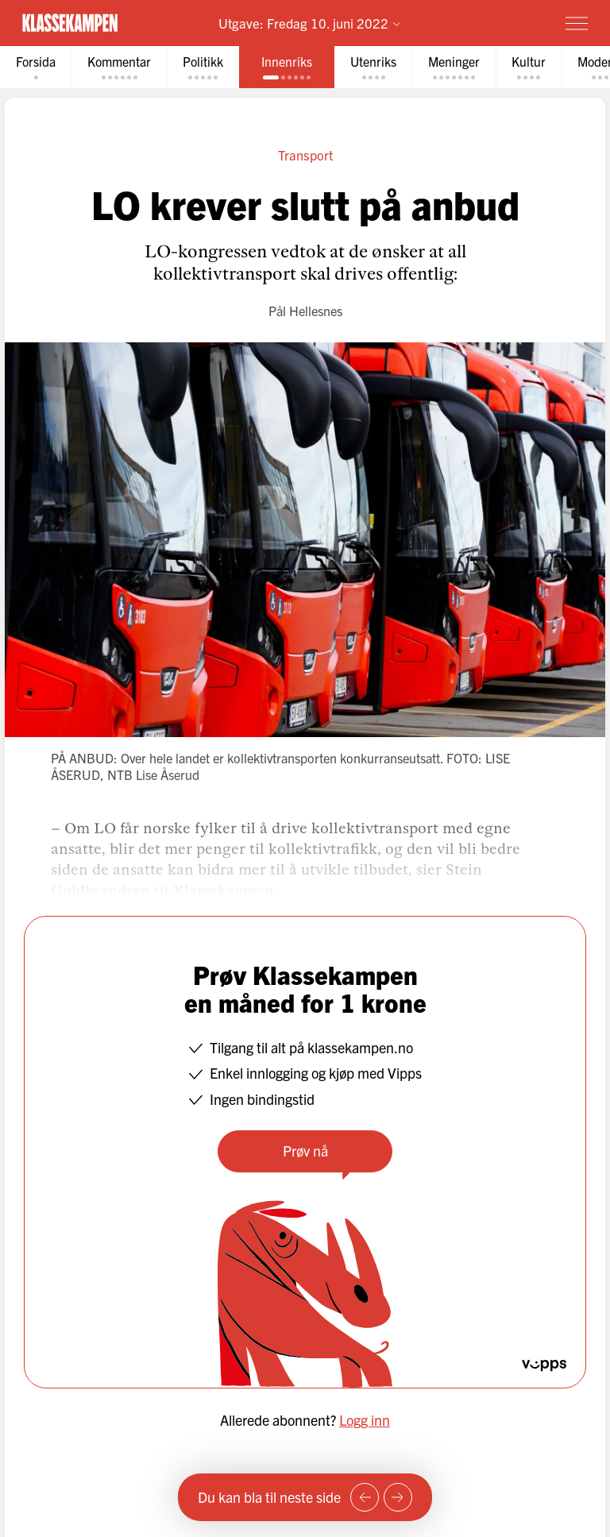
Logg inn (364, 1420)
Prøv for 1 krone (484, 22)
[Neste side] (398, 1497)
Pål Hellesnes (305, 311)
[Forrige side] (364, 1497)
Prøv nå (305, 1150)
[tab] (35, 67)
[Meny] (577, 23)
